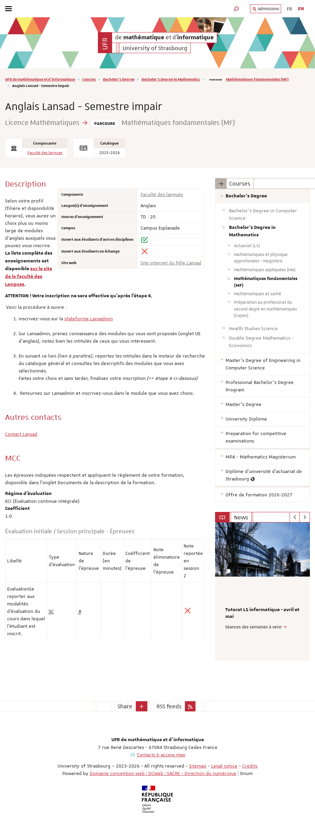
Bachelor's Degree (118, 79)
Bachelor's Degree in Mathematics (171, 79)
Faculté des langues (44, 152)
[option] (262, 591)
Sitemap (197, 766)
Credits (249, 766)
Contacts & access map (161, 755)
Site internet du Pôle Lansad (171, 263)
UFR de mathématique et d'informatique (40, 79)
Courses (89, 79)
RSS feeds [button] (169, 706)
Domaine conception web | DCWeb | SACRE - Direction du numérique (163, 773)
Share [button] (125, 706)
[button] (236, 8)
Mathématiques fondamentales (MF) (257, 79)
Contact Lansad (21, 434)
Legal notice (224, 766)
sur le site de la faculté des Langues (28, 276)
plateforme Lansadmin (88, 319)
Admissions (265, 9)
